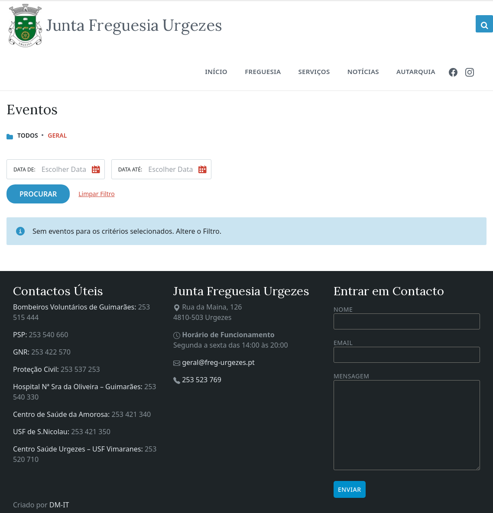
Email (407, 349)
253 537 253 (80, 369)
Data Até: (130, 169)
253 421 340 (131, 414)
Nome (407, 317)
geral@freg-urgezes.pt (218, 362)
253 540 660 (48, 334)
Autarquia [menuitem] (415, 71)
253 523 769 (201, 379)
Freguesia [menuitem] (263, 71)
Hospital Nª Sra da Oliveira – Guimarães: (78, 386)
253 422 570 (51, 352)
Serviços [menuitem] (314, 71)
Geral (57, 135)
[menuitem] (453, 71)
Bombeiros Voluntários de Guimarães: (75, 307)
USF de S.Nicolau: (42, 431)
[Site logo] (115, 25)
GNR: (22, 352)
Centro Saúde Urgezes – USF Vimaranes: (79, 449)
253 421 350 (90, 431)
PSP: (21, 334)
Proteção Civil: (37, 369)
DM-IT (59, 505)
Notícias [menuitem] (363, 71)
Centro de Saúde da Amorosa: (62, 414)
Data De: (24, 169)
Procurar (38, 194)
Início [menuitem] (216, 71)
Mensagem (407, 422)
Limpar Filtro (96, 194)
